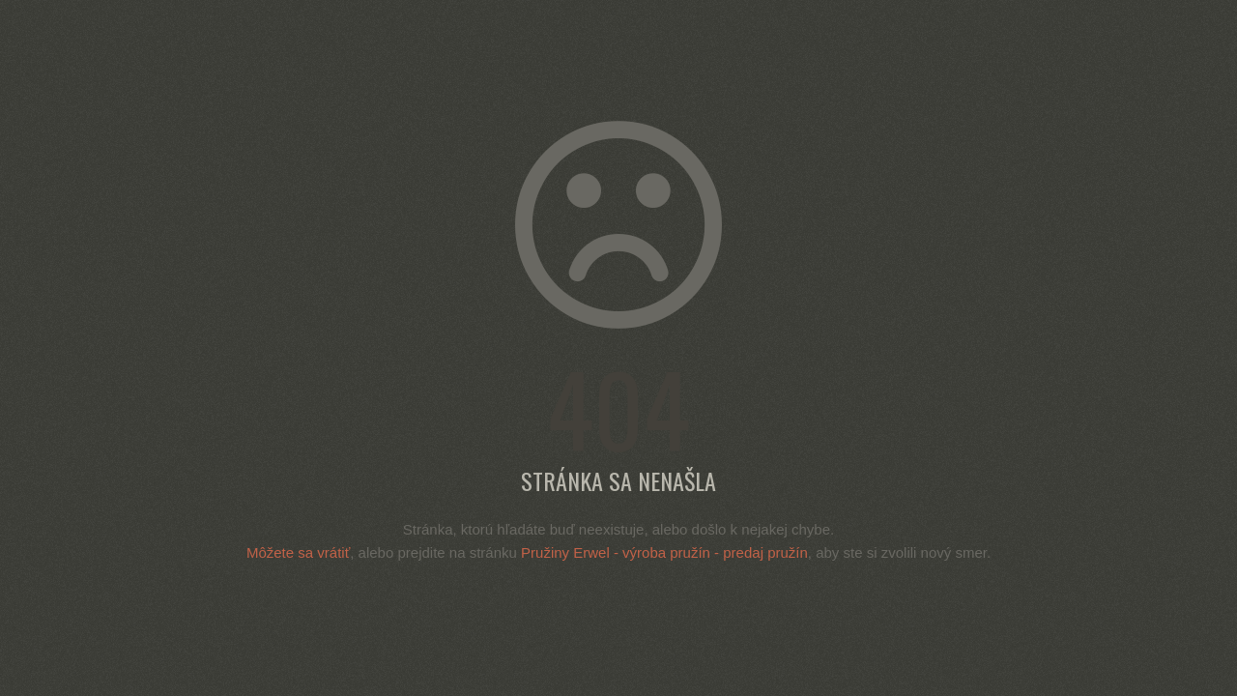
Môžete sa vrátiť (298, 552)
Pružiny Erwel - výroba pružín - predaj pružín (664, 552)
